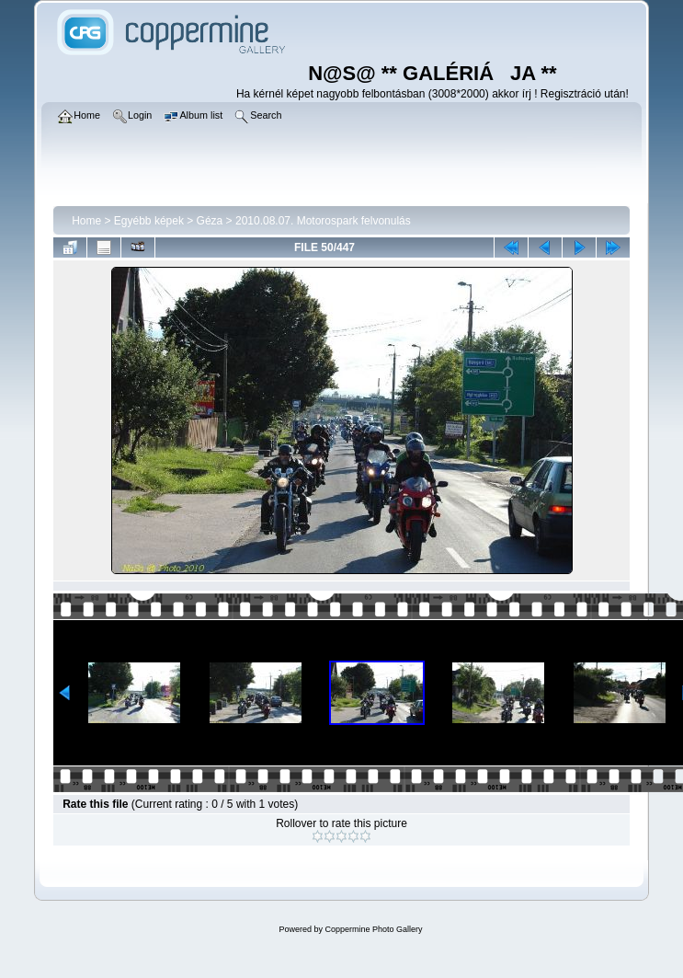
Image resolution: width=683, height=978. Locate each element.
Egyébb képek (149, 220)
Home (86, 220)
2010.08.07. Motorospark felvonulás (323, 220)
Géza (210, 220)
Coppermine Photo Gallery (373, 929)
